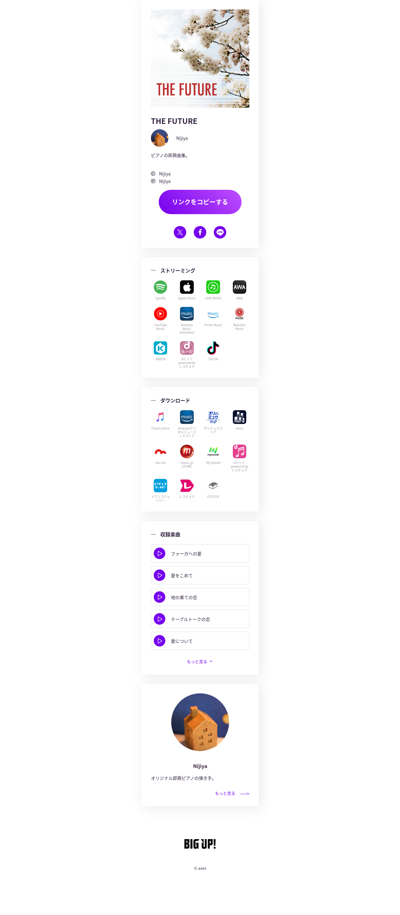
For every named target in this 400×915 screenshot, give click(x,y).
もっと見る (197, 662)
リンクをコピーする (200, 202)
